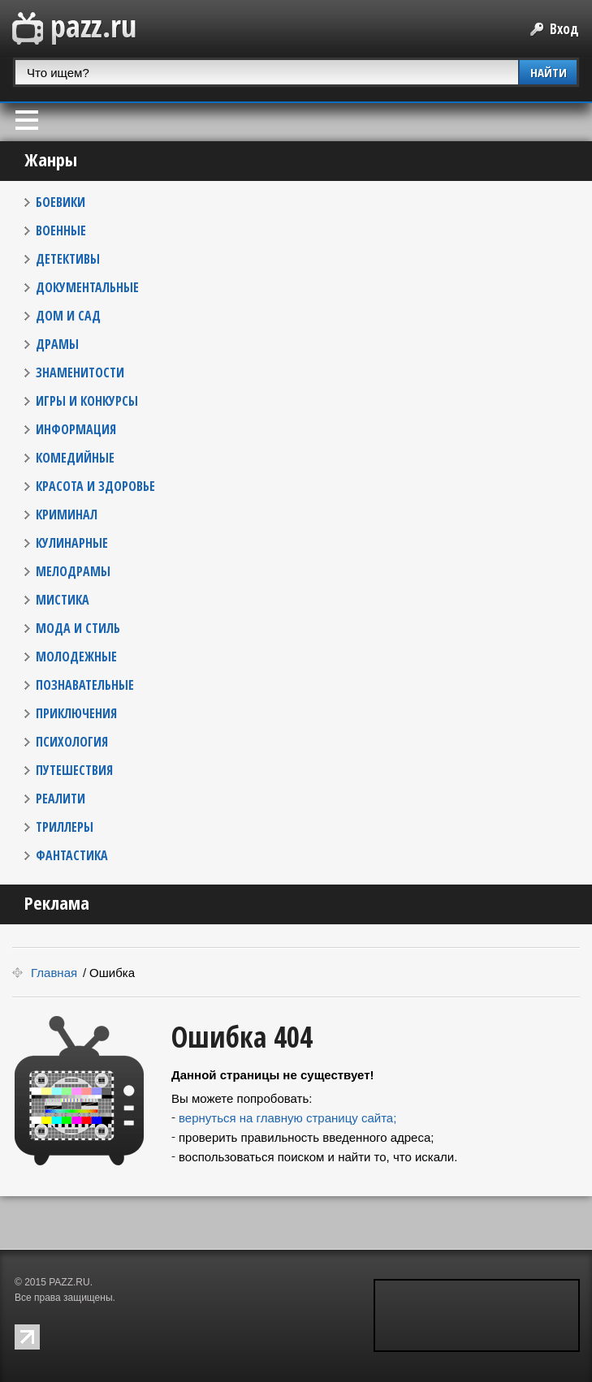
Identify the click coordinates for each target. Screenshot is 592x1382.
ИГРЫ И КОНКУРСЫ (87, 401)
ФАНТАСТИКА (72, 855)
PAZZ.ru (74, 28)
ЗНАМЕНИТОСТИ (80, 372)
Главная (54, 972)
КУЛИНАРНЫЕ (72, 543)
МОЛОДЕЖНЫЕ (76, 656)
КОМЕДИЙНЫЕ (75, 458)
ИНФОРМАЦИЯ (76, 429)
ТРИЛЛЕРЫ (64, 827)
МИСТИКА (62, 600)
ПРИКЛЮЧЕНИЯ (76, 713)
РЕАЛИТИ (60, 798)
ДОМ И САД (68, 316)
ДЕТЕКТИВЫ (68, 259)
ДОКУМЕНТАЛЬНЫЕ (87, 287)
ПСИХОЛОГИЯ (72, 742)
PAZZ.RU (69, 1282)
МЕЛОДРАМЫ (73, 571)
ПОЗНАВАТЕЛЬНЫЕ (85, 685)
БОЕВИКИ (60, 202)
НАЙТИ (548, 72)
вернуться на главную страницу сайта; (287, 1118)
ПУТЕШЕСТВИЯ (74, 770)
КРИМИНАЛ (66, 514)
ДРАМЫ (57, 344)
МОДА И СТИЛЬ (78, 628)
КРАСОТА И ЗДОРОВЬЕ (95, 486)
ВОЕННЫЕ (61, 230)
